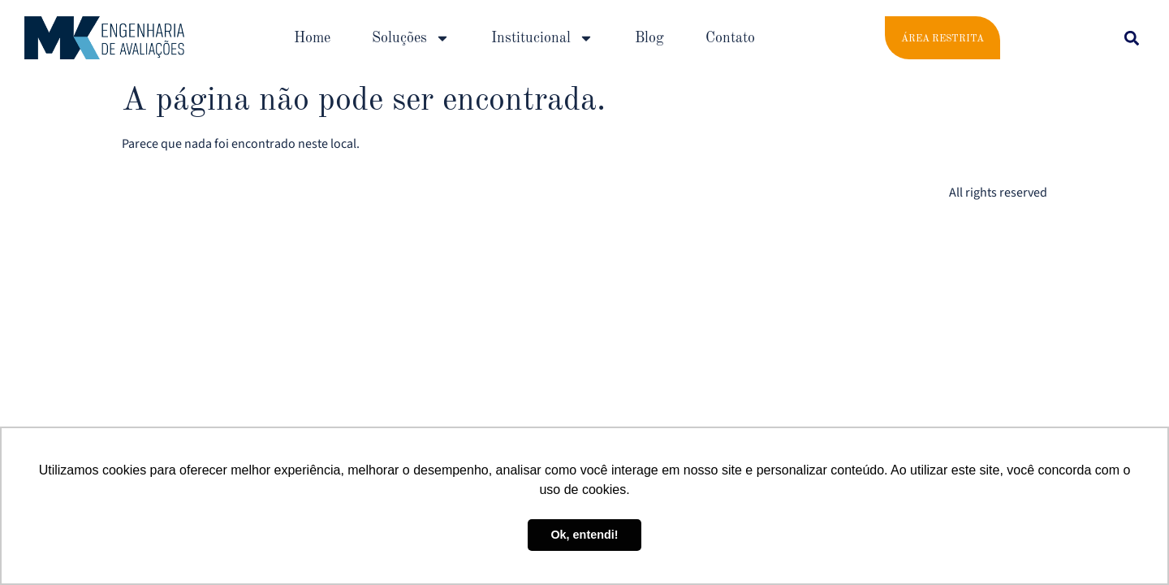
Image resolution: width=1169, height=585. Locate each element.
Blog (649, 38)
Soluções (411, 38)
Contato (730, 38)
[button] (1131, 37)
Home (312, 38)
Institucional (542, 38)
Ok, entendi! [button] (584, 534)
